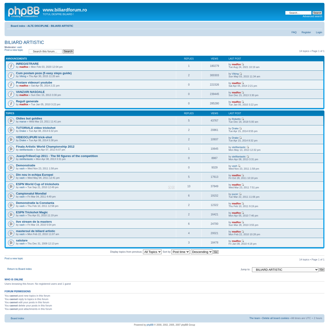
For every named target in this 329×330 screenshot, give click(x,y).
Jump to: (245, 269)
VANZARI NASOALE (30, 92)
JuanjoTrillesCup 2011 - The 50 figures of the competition (57, 156)
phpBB (150, 325)
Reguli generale (27, 101)
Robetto (236, 119)
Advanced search (312, 16)
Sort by (176, 251)
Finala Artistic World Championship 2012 (45, 146)
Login (319, 32)
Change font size (319, 25)
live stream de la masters (34, 221)
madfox (23, 66)
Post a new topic (16, 51)
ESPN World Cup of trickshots (37, 184)
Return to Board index (19, 269)
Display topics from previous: (136, 251)
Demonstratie (25, 165)
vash (19, 47)
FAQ (294, 32)
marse (23, 121)
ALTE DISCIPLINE (38, 25)
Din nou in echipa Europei (34, 174)
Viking (22, 76)
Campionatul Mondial (31, 193)
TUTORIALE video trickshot (36, 128)
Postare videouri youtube (34, 82)
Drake (22, 131)
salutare (22, 240)
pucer (235, 194)
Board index (18, 25)
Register (306, 32)
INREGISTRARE (27, 63)
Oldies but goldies (29, 118)
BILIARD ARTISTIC (62, 25)
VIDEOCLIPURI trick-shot (34, 137)
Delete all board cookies (275, 318)
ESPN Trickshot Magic (32, 212)
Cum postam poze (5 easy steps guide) (44, 73)
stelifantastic (26, 149)
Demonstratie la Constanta (35, 203)
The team (254, 318)
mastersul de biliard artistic (35, 231)
